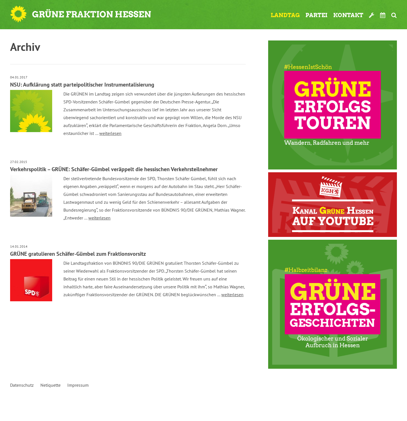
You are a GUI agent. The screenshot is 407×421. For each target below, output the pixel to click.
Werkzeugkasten (371, 15)
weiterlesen (110, 133)
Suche (393, 15)
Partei (316, 15)
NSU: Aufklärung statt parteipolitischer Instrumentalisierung (82, 84)
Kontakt (348, 15)
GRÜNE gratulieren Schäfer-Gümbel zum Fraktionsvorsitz (78, 253)
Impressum (78, 385)
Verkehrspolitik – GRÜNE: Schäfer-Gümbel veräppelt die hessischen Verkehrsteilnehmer (114, 169)
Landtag (285, 15)
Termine (382, 15)
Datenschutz (22, 385)
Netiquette (50, 385)
